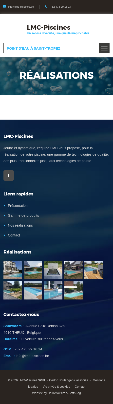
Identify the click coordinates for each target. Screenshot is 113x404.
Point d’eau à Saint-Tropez (33, 48)
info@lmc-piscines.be (21, 7)
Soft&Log (75, 393)
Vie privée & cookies (56, 387)
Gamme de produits (23, 215)
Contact (14, 235)
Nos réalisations (20, 225)
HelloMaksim (56, 393)
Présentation (18, 205)
